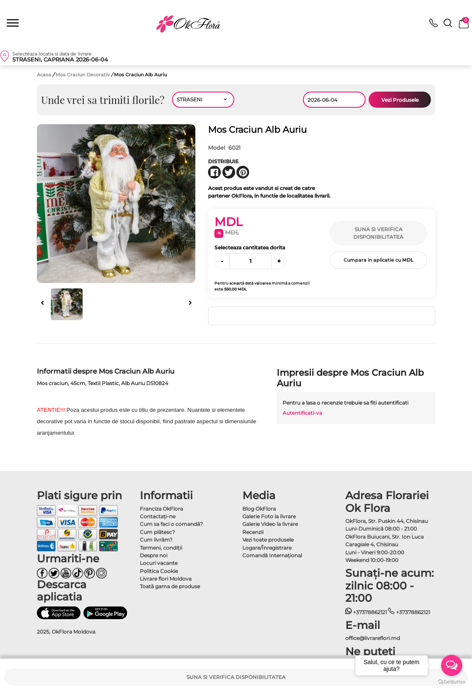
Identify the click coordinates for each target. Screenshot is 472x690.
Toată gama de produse (170, 586)
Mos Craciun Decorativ (83, 75)
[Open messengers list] (451, 665)
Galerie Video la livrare (270, 524)
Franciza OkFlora (161, 509)
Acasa (44, 75)
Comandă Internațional (272, 555)
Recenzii (253, 532)
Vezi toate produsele (268, 539)
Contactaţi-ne (157, 516)
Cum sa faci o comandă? (171, 524)
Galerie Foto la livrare (269, 516)
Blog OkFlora (259, 509)
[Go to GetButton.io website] (451, 681)
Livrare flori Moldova (166, 578)
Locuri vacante (159, 563)
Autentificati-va (302, 413)
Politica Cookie (159, 571)
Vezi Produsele (400, 100)
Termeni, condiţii (161, 548)
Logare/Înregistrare (267, 548)
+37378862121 (366, 612)
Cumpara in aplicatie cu (379, 260)
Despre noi (153, 555)
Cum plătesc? (157, 532)
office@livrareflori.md (372, 638)
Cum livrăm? (156, 539)
